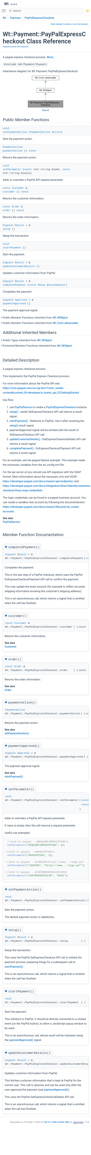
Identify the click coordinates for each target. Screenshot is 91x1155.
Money (42, 285)
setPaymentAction (15, 132)
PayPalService (23, 407)
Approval (21, 300)
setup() (14, 411)
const (32, 150)
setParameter (12, 169)
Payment (15, 17)
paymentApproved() (21, 1040)
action (56, 132)
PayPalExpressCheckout (39, 17)
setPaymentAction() (17, 733)
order (6, 210)
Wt (4, 17)
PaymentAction (40, 132)
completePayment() (22, 448)
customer (9, 191)
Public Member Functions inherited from (35, 317)
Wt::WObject (60, 317)
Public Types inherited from (27, 340)
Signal (7, 225)
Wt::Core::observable (65, 323)
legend (45, 110)
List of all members (80, 24)
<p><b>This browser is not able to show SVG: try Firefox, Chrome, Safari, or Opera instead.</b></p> (45, 91)
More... (51, 57)
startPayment (12, 247)
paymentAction (13, 150)
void (6, 128)
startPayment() (19, 421)
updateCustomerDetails (19, 266)
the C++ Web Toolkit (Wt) (56, 1122)
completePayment (14, 285)
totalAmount (57, 285)
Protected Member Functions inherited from (37, 345)
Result (19, 225)
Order (16, 206)
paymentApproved (14, 303)
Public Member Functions (61, 24)
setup (6, 229)
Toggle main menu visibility (4, 9)
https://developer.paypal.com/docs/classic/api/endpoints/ (38, 481)
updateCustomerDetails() (25, 439)
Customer (18, 188)
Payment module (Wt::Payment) (15, 47)
